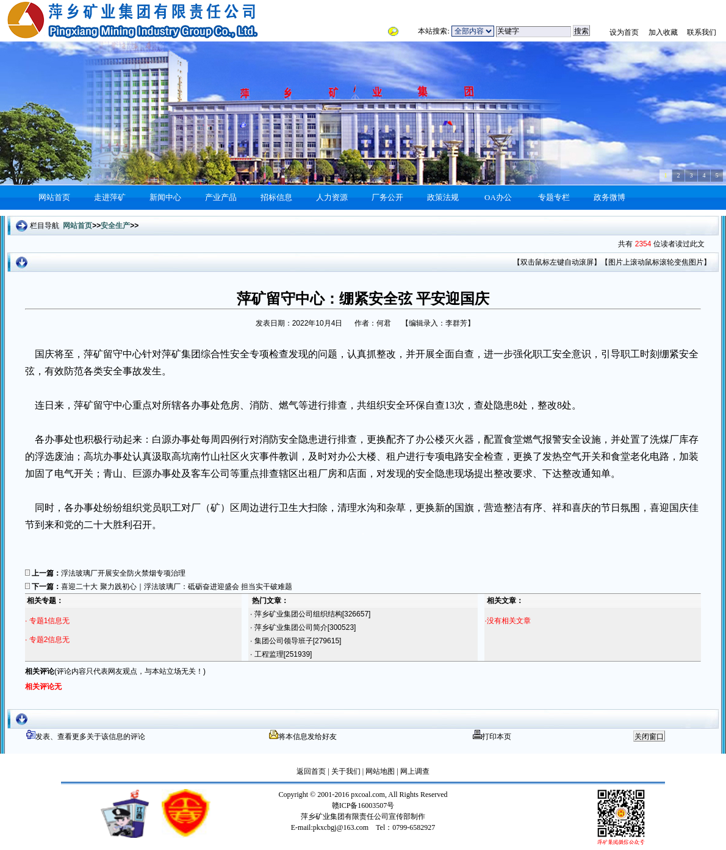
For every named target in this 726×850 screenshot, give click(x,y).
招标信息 (276, 197)
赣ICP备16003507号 (363, 805)
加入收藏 (663, 32)
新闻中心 (165, 197)
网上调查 (413, 771)
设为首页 (624, 32)
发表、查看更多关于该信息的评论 (85, 736)
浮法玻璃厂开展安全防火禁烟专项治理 (123, 573)
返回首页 (311, 771)
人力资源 (332, 197)
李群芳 (456, 323)
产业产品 (221, 197)
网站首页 (54, 197)
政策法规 (443, 197)
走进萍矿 (110, 197)
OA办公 (498, 197)
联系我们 (701, 32)
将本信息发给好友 (303, 736)
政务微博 (609, 197)
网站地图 (379, 771)
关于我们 (346, 771)
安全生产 (115, 225)
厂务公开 (387, 197)
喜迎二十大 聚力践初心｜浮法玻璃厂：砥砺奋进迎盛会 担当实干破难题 (176, 586)
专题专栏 (554, 197)
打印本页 (492, 736)
